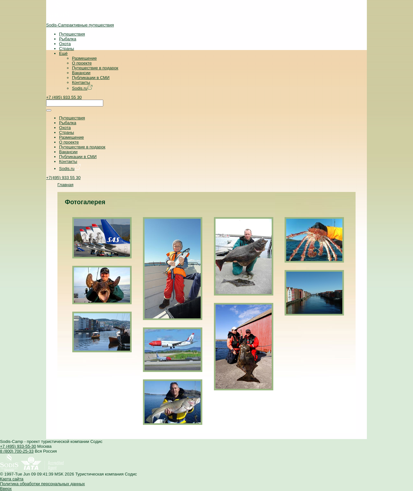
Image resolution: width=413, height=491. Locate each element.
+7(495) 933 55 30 (63, 177)
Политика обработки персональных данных (42, 483)
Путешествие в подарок (95, 67)
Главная (65, 184)
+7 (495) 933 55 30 (64, 97)
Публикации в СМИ (90, 77)
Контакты (81, 82)
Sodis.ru (82, 88)
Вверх (6, 488)
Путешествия (72, 34)
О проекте (82, 63)
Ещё (63, 53)
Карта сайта (11, 478)
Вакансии (81, 72)
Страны (66, 48)
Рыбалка (67, 38)
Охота (65, 43)
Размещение (84, 58)
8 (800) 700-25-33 (17, 451)
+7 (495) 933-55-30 (18, 446)
